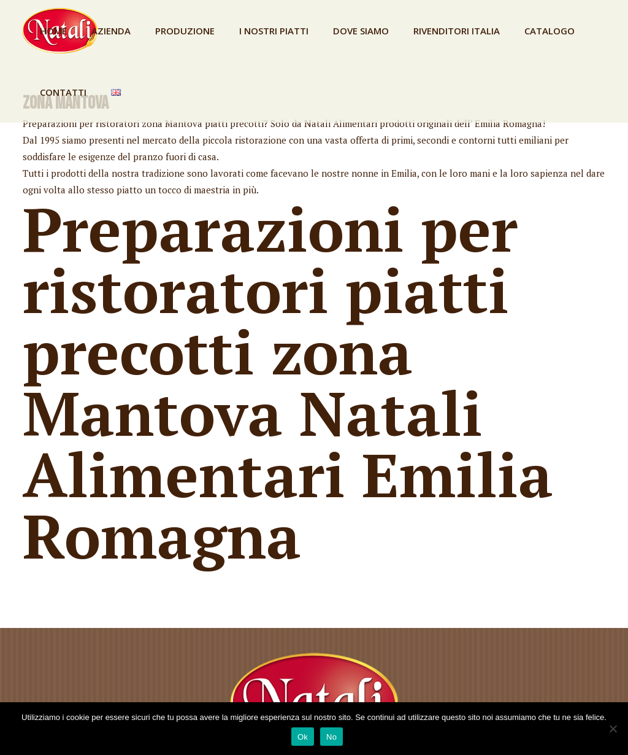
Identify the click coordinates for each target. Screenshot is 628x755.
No (331, 736)
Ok (302, 736)
